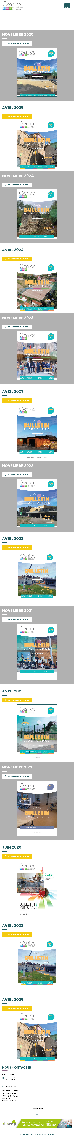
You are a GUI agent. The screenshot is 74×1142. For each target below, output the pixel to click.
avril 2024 (13, 249)
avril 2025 (13, 107)
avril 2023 (12, 391)
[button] (17, 43)
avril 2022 (12, 538)
